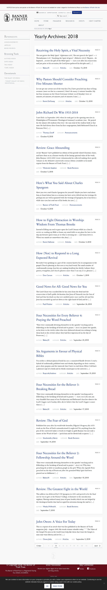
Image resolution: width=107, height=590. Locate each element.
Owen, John (47, 537)
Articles (63, 66)
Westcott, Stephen (50, 166)
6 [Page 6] (66, 543)
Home (35, 26)
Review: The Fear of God (52, 418)
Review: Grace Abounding (53, 146)
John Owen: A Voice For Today (55, 519)
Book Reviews (73, 166)
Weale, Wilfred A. (49, 504)
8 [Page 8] (74, 543)
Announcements (71, 131)
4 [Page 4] (59, 543)
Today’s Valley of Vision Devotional (14, 80)
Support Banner (66, 13)
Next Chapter (95, 18)
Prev (39, 543)
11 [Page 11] (86, 543)
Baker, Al (46, 66)
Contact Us (75, 13)
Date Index (8, 60)
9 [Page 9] (77, 543)
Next (96, 543)
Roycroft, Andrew (49, 371)
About (41, 23)
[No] (104, 583)
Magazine (57, 18)
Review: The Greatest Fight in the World (61, 487)
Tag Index (8, 63)
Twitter (80, 569)
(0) (92, 13)
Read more (57, 586)
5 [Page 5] (63, 543)
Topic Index (9, 66)
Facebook (91, 569)
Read (97, 48)
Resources (70, 18)
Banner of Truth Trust (51, 203)
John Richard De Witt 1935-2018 (57, 110)
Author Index (10, 57)
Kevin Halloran (48, 240)
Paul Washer (47, 302)
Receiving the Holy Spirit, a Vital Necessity (63, 48)
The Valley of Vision (12, 76)
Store (46, 18)
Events (81, 18)
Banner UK (56, 13)
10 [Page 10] (82, 543)
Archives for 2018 (43, 26)
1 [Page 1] (48, 543)
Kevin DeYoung (49, 99)
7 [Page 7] (70, 543)
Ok (47, 586)
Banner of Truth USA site (92, 7)
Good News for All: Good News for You (61, 284)
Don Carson (47, 273)
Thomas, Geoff (48, 131)
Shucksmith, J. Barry (50, 436)
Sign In (83, 13)
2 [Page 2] (52, 543)
